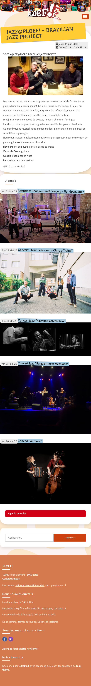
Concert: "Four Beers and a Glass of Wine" (45, 250)
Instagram (10, 639)
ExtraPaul (24, 665)
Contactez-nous (11, 578)
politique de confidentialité (29, 585)
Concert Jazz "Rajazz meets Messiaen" (43, 363)
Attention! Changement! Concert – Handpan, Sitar (51, 191)
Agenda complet (17, 513)
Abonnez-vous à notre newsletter (20, 648)
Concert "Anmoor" (30, 441)
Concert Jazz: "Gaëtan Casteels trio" (41, 320)
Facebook (4, 639)
